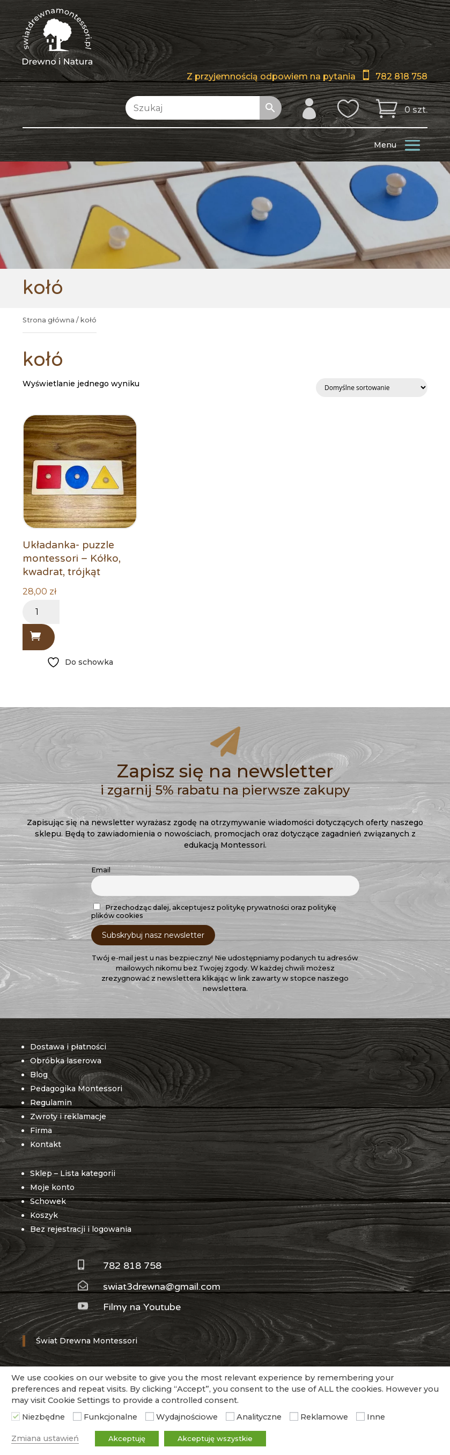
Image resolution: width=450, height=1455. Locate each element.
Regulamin (51, 1102)
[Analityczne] (230, 1416)
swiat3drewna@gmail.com (161, 1286)
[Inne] (360, 1416)
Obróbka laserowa (65, 1060)
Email (100, 870)
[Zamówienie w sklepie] (371, 387)
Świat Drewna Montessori (86, 1341)
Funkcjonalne (110, 1417)
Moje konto (52, 1187)
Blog (39, 1074)
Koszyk (44, 1215)
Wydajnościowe (187, 1417)
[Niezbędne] (15, 1416)
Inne (376, 1417)
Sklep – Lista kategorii (72, 1173)
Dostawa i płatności (68, 1047)
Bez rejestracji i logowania (80, 1229)
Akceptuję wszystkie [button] (215, 1438)
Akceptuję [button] (126, 1438)
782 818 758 (401, 76)
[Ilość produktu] (41, 612)
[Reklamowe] (294, 1416)
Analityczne (259, 1417)
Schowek (48, 1201)
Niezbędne (43, 1417)
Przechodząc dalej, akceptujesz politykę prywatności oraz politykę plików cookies (214, 911)
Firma (41, 1130)
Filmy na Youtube (142, 1307)
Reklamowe (324, 1417)
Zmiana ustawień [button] (45, 1438)
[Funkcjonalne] (77, 1416)
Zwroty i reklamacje (68, 1116)
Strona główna (49, 320)
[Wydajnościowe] (149, 1416)
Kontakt (45, 1144)
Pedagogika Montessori (76, 1088)
